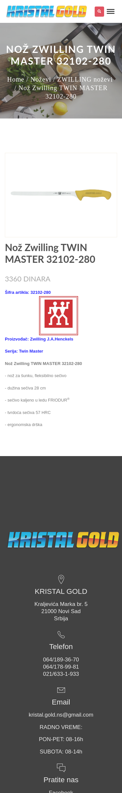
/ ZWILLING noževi (83, 79)
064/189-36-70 (61, 660)
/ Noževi (38, 79)
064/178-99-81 (61, 667)
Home (15, 79)
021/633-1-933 (61, 674)
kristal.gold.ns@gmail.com (61, 715)
